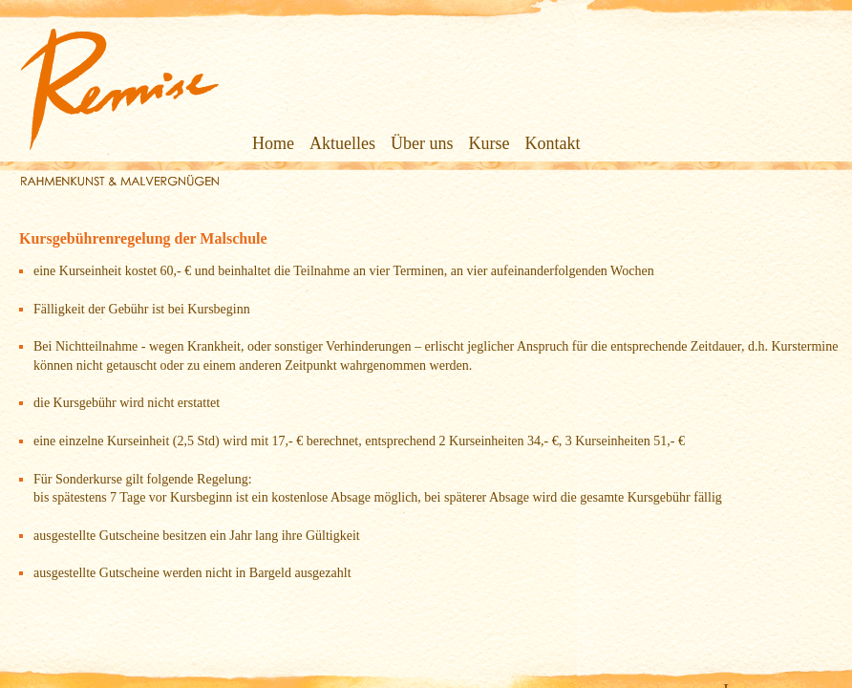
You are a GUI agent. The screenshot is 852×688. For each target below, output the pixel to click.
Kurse (462, 143)
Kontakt (526, 143)
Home (246, 143)
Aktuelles (316, 143)
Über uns (395, 143)
